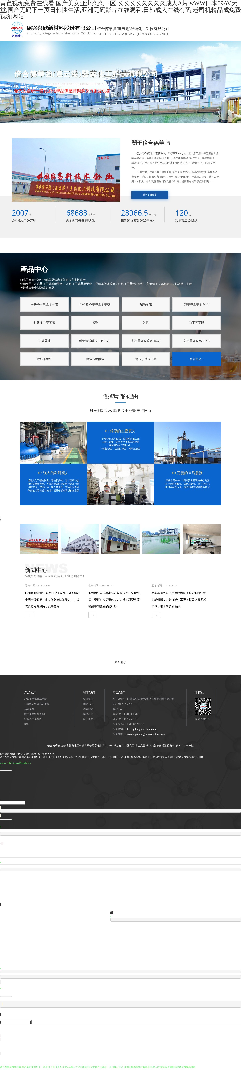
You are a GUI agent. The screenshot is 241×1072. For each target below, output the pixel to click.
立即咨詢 (120, 662)
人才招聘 (80, 41)
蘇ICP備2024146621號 (182, 745)
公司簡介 (34, 41)
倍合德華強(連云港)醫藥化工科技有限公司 (159, 153)
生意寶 (141, 745)
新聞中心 (64, 41)
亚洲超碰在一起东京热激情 (32, 1070)
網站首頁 (18, 41)
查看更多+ (196, 359)
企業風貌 (95, 41)
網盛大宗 (151, 745)
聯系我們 (112, 41)
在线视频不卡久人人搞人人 (60, 1070)
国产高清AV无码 (8, 1070)
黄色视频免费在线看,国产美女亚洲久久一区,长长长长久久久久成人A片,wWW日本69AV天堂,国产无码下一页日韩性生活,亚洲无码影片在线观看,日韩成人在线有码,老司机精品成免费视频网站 (97, 757)
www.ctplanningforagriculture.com (146, 734)
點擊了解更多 (150, 194)
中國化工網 (131, 745)
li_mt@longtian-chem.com (141, 729)
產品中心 (49, 41)
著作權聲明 (162, 745)
